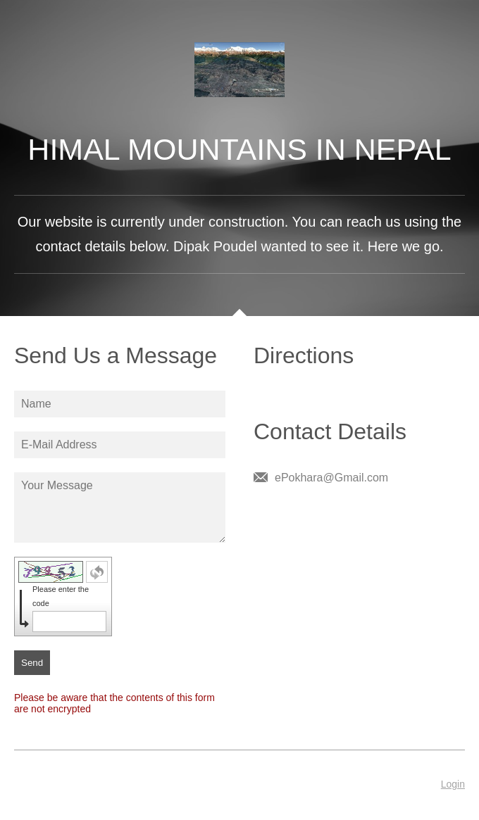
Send (32, 662)
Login (453, 784)
